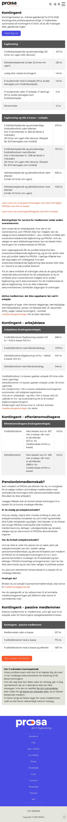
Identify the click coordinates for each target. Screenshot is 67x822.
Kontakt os (33, 736)
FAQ (33, 743)
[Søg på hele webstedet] (50, 4)
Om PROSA (33, 755)
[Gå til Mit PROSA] (54, 4)
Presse (33, 762)
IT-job (33, 774)
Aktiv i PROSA (33, 749)
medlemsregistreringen (14, 314)
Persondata (33, 787)
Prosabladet (34, 768)
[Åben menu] (63, 4)
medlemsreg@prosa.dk (17, 587)
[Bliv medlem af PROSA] (58, 4)
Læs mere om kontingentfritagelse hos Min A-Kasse (30, 211)
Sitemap (33, 793)
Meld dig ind (11, 33)
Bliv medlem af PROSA (17, 658)
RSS (33, 799)
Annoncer (33, 780)
